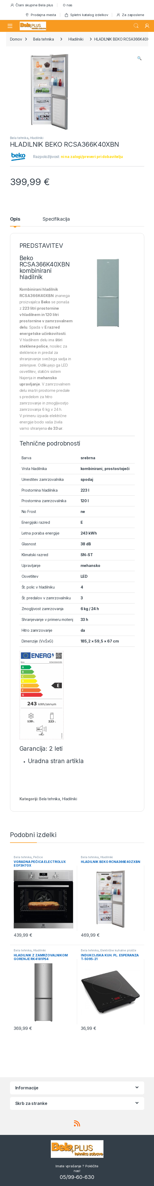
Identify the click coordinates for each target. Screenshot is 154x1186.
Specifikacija (56, 219)
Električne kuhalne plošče (118, 950)
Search (136, 26)
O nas (67, 5)
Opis (15, 219)
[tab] (15, 221)
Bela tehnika (43, 39)
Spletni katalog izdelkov (86, 15)
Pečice (38, 857)
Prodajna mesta (40, 15)
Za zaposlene (130, 15)
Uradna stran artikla (56, 761)
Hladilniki (75, 39)
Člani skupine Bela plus (31, 5)
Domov (16, 39)
